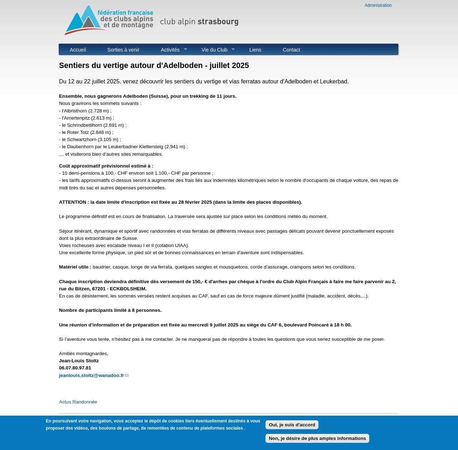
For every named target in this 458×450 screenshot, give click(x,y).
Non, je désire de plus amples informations (317, 438)
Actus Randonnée (78, 402)
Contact (291, 50)
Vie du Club (213, 50)
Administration (378, 5)
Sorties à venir (123, 50)
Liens (255, 50)
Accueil (78, 50)
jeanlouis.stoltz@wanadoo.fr (93, 375)
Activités (168, 50)
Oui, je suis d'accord (292, 425)
